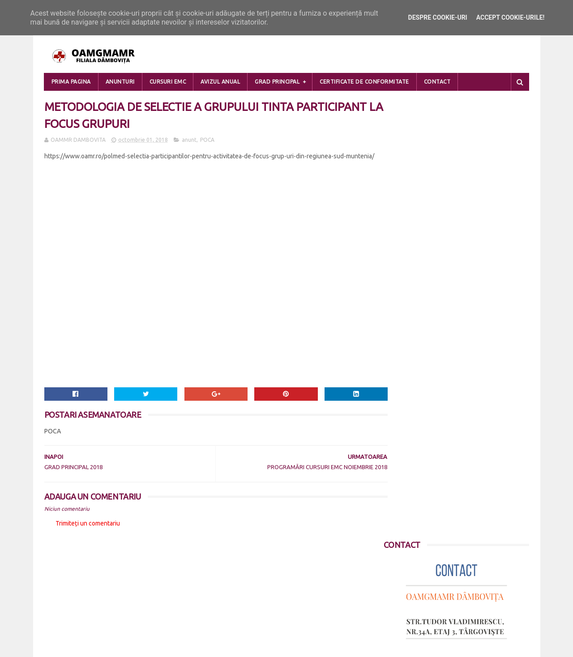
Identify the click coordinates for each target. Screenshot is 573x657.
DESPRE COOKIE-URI (73, 599)
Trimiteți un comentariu (88, 525)
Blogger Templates (152, 646)
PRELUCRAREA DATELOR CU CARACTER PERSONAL (115, 578)
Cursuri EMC (168, 82)
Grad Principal (277, 82)
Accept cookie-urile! (510, 17)
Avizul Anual (220, 82)
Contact (437, 82)
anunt (189, 141)
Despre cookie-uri (437, 17)
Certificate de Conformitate (364, 82)
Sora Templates (97, 646)
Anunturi (120, 82)
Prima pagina (71, 82)
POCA (207, 141)
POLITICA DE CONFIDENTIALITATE (92, 589)
